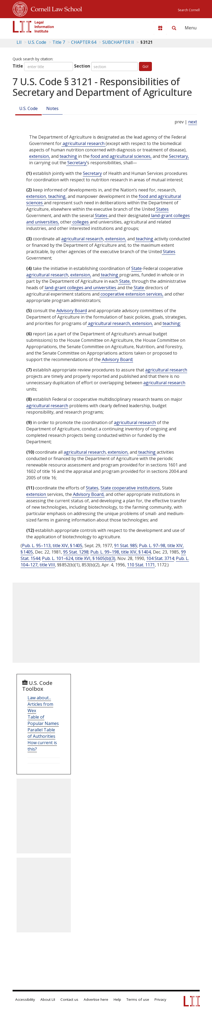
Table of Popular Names (43, 720)
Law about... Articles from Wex (40, 704)
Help (117, 999)
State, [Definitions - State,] (124, 281)
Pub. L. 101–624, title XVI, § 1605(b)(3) (78, 558)
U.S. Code (28, 108)
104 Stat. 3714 (160, 558)
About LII (47, 999)
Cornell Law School (55, 8)
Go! (145, 66)
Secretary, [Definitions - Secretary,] (178, 156)
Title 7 (58, 42)
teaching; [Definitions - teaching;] (171, 323)
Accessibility (25, 999)
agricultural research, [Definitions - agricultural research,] (109, 323)
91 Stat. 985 (125, 545)
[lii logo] (33, 26)
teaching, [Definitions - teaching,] (57, 196)
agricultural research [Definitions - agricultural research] (83, 143)
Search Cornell (189, 10)
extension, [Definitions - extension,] (39, 156)
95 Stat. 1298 (75, 552)
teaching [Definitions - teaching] (68, 156)
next (192, 122)
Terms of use (137, 999)
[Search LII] (174, 28)
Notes (52, 108)
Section (82, 66)
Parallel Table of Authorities (41, 733)
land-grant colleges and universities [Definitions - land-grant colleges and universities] (80, 288)
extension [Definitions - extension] (36, 196)
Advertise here (96, 999)
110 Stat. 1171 (141, 565)
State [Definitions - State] (136, 268)
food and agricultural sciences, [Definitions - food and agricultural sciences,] (121, 156)
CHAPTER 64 (83, 42)
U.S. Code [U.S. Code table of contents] (37, 42)
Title (18, 66)
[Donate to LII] (160, 28)
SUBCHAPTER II (118, 42)
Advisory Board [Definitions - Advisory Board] (71, 310)
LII (19, 42)
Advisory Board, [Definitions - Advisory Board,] (88, 494)
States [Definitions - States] (162, 209)
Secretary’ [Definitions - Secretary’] (76, 163)
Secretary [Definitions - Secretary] (92, 173)
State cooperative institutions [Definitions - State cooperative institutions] (130, 488)
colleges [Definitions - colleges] (80, 222)
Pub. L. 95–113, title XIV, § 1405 (52, 545)
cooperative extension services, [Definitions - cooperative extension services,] (131, 294)
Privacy (160, 999)
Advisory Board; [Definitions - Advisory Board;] (117, 359)
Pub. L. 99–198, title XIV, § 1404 (120, 552)
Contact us (69, 999)
